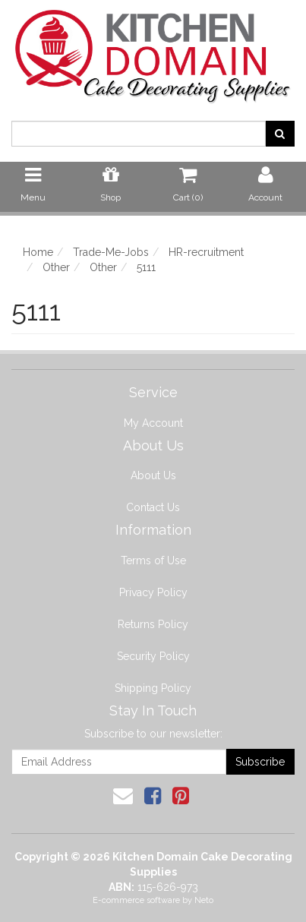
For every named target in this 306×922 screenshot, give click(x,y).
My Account (153, 423)
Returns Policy (153, 624)
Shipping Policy (153, 688)
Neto (203, 900)
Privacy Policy (153, 592)
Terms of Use (153, 560)
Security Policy (153, 656)
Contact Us (153, 507)
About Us (153, 475)
